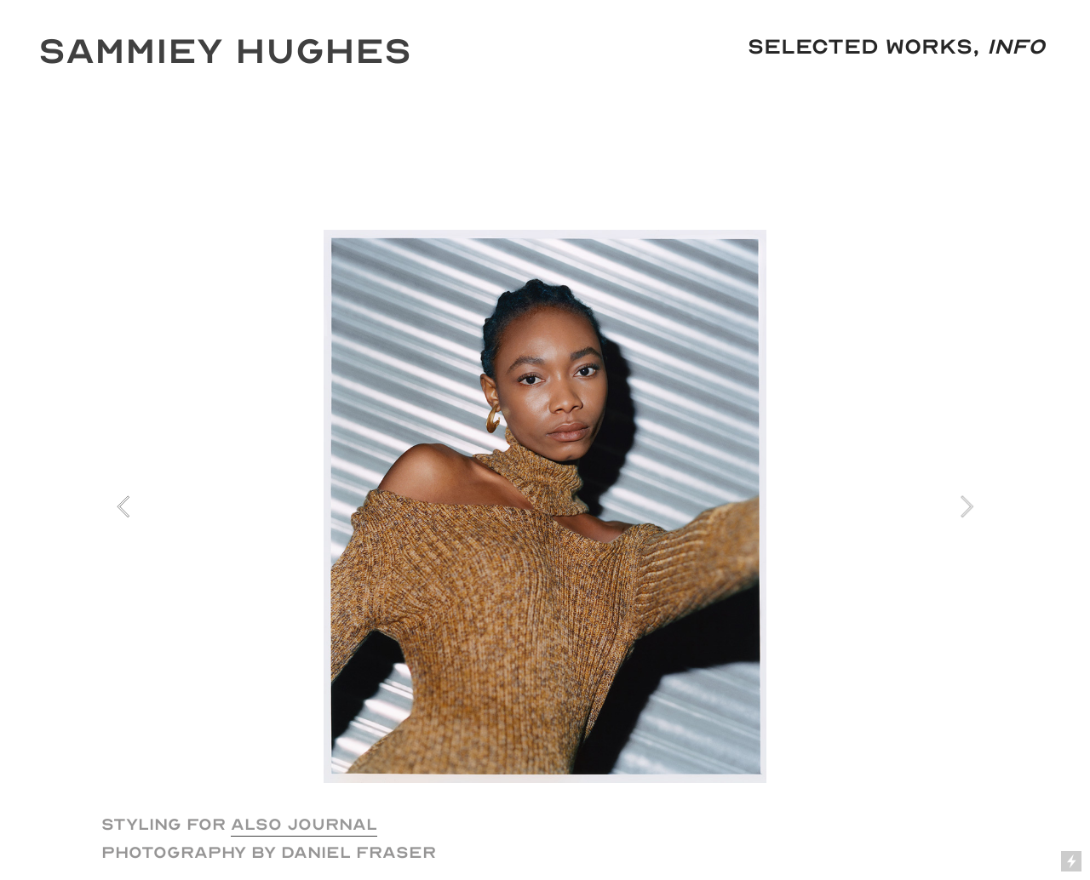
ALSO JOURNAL (304, 824)
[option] (545, 506)
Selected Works (860, 47)
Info (1016, 47)
